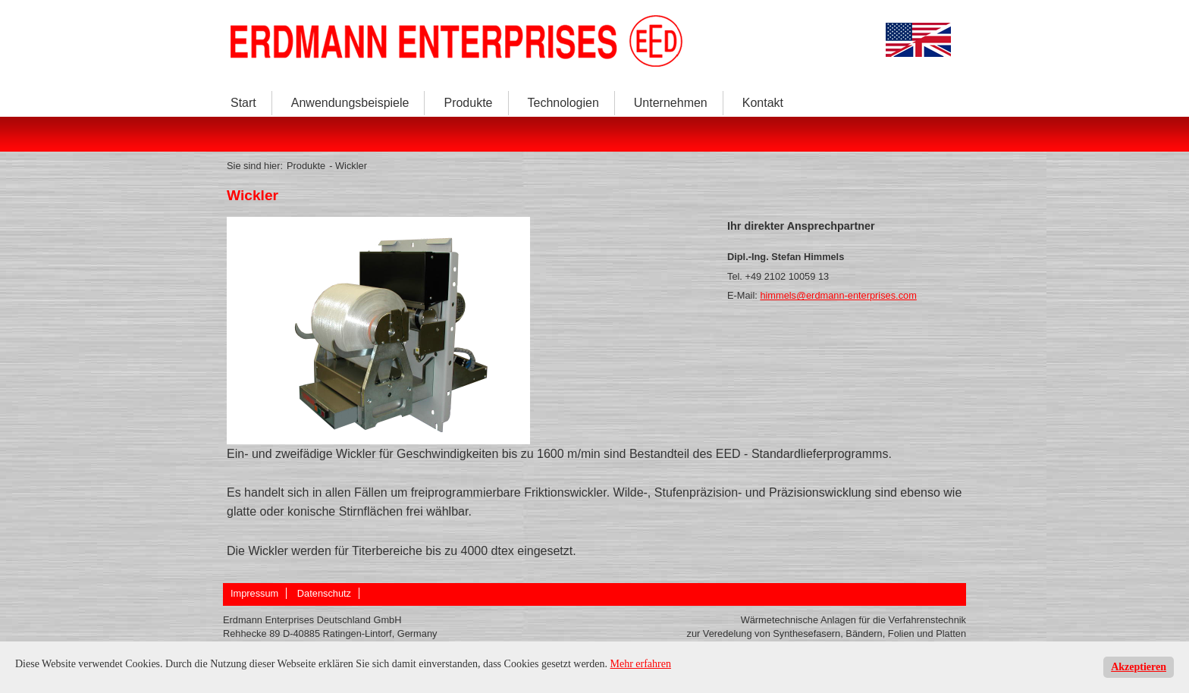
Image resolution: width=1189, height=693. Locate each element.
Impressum (254, 593)
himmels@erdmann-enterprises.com (838, 295)
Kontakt (762, 102)
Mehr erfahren (640, 663)
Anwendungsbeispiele (350, 102)
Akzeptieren (1138, 667)
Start (243, 102)
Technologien (563, 102)
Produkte (468, 102)
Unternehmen (670, 102)
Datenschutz (324, 593)
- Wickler (348, 165)
